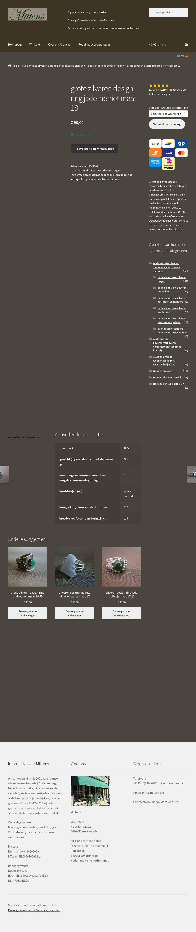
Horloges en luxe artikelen (168, 383)
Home (15, 65)
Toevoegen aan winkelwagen (94, 149)
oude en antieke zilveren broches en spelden (172, 320)
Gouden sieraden (163, 371)
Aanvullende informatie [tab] (23, 437)
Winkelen (35, 44)
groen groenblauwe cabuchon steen (98, 175)
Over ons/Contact (60, 44)
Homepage (15, 44)
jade (123, 175)
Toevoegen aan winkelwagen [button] (28, 613)
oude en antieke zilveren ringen (106, 65)
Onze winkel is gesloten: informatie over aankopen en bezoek (103, 28)
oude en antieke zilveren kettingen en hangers (172, 300)
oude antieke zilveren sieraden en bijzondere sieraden (53, 65)
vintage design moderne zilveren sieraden (95, 179)
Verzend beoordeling (167, 124)
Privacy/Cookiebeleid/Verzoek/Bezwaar (91, 20)
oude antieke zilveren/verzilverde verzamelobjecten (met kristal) (167, 344)
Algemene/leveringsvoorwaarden (87, 12)
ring (130, 175)
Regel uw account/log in (94, 44)
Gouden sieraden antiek (167, 377)
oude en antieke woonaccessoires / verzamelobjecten (164, 360)
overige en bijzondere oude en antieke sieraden (172, 330)
